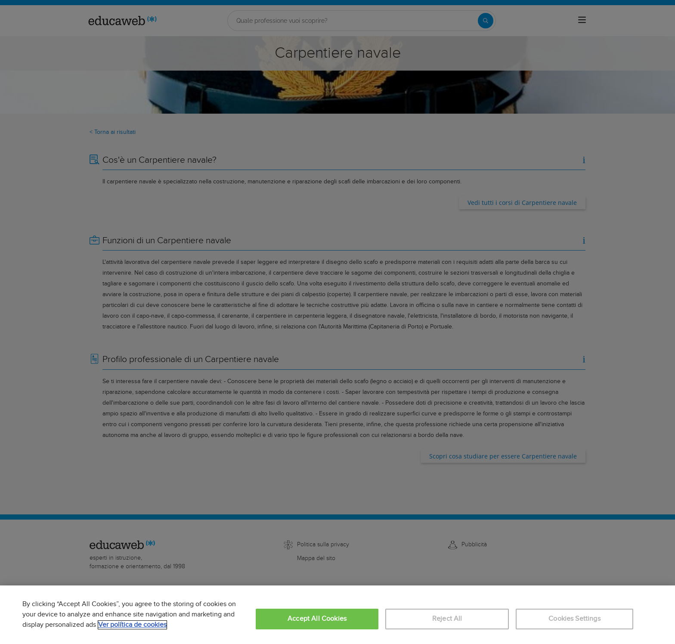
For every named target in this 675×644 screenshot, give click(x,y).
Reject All (447, 619)
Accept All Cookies (317, 619)
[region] (337, 614)
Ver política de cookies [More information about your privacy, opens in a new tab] (132, 625)
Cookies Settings (574, 619)
